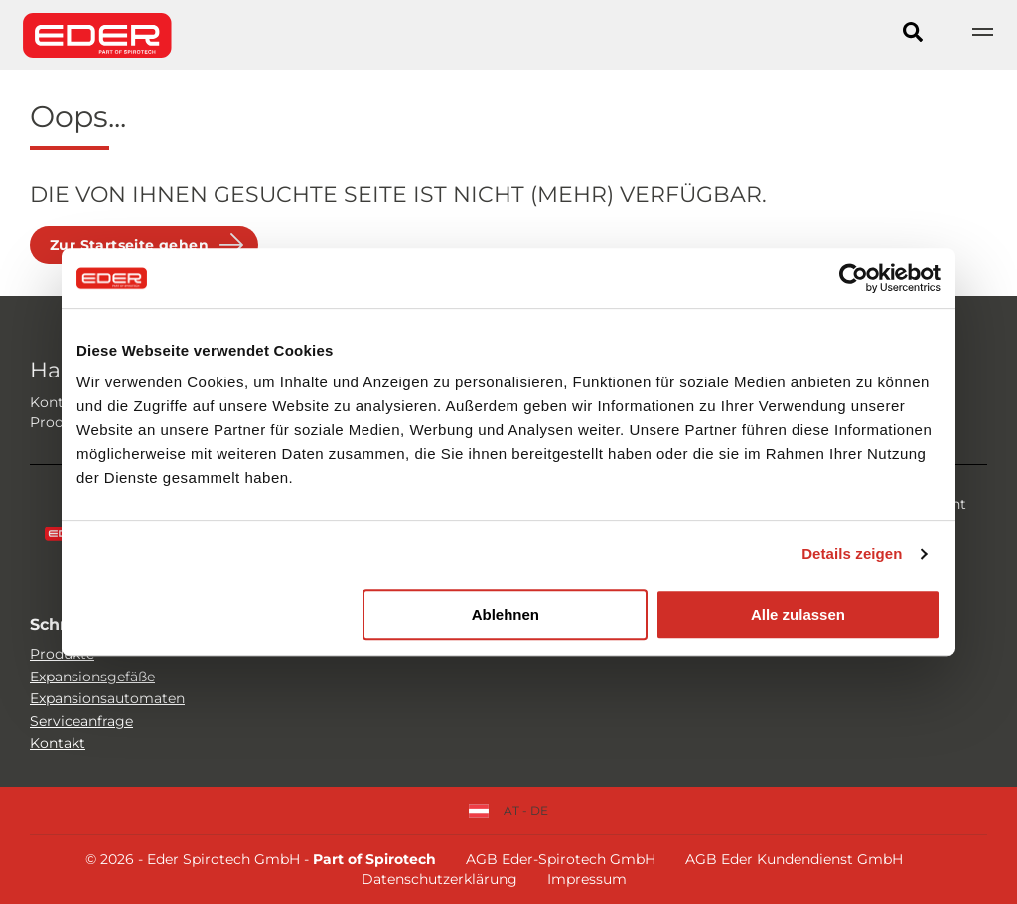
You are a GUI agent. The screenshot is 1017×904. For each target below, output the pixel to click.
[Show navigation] (982, 35)
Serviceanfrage (81, 721)
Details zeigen (851, 553)
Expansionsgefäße (92, 676)
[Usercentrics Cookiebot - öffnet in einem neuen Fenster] (854, 278)
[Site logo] (97, 35)
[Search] (912, 35)
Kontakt (57, 743)
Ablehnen (505, 614)
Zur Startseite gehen (129, 245)
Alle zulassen (798, 614)
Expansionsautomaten (107, 698)
